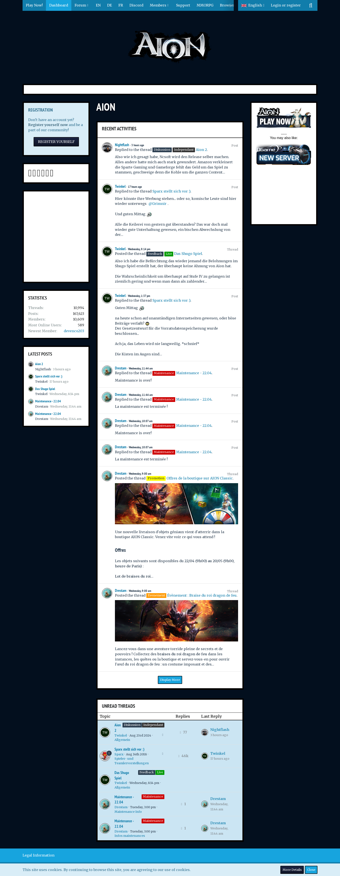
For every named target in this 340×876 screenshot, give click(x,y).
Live (160, 772)
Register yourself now (48, 125)
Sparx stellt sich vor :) (48, 376)
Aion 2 (39, 364)
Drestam (41, 406)
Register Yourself (56, 141)
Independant (153, 725)
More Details (292, 870)
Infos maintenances (129, 836)
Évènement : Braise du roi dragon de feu (202, 595)
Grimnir (159, 203)
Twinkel (41, 382)
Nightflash (43, 369)
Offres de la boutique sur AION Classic (200, 478)
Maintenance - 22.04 (48, 401)
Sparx (118, 754)
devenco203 (74, 331)
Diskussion (132, 725)
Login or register (286, 5)
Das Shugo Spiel (45, 389)
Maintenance (153, 796)
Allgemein (122, 740)
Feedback (146, 772)
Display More (170, 680)
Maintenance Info (128, 812)
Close (311, 870)
